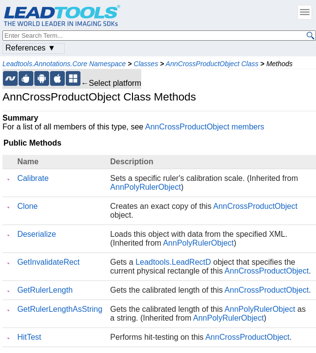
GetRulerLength (45, 290)
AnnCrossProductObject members (204, 127)
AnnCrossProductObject (255, 206)
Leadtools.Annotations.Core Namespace (64, 64)
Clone (27, 206)
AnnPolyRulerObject (145, 187)
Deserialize (36, 234)
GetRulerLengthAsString (59, 309)
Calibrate (33, 178)
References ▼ (30, 48)
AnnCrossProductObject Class (212, 64)
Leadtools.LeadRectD (173, 262)
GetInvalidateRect (48, 262)
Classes (145, 64)
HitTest (29, 337)
